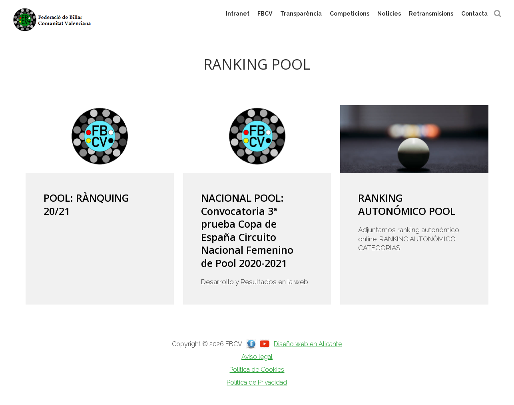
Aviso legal (257, 357)
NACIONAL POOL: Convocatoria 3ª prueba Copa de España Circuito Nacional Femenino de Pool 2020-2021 (247, 230)
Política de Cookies (256, 369)
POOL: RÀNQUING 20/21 (86, 204)
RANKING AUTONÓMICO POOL (406, 204)
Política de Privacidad (257, 382)
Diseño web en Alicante (308, 344)
